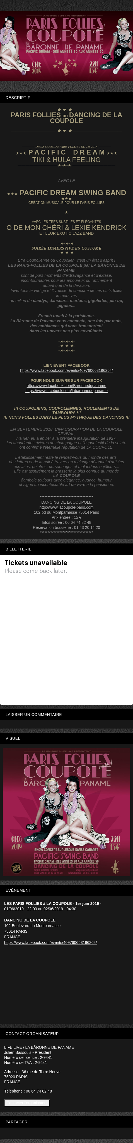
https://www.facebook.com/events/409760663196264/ (50, 942)
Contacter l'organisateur (27, 1103)
